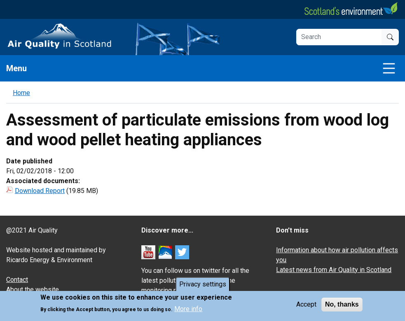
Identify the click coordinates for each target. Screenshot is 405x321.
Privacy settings (202, 284)
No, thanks (342, 304)
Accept (306, 304)
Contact (17, 280)
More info (188, 309)
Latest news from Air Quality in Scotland (333, 270)
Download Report (40, 191)
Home (21, 93)
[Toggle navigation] (389, 68)
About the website (32, 289)
